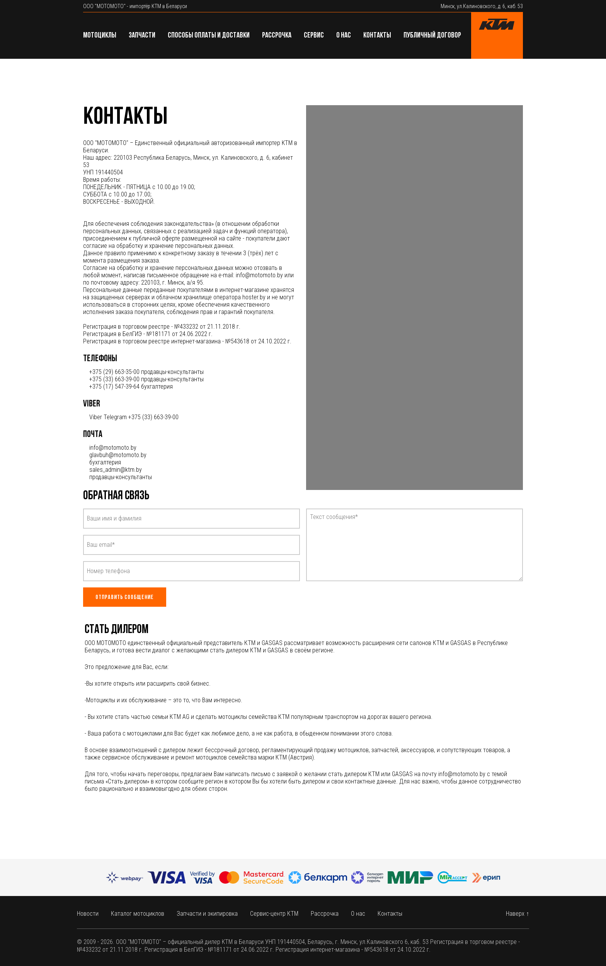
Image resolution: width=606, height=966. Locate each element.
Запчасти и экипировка (207, 913)
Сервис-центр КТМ (274, 913)
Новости (88, 913)
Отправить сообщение (124, 597)
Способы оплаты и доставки (209, 35)
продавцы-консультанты (120, 477)
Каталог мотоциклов (137, 913)
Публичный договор (432, 35)
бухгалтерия (105, 462)
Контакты (377, 35)
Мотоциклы (99, 35)
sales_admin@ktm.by (115, 469)
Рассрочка (276, 35)
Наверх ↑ (517, 913)
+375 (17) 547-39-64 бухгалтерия (131, 386)
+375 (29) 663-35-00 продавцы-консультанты (146, 371)
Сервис (314, 35)
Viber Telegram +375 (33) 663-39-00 (134, 417)
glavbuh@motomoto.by (117, 455)
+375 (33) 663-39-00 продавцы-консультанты (146, 379)
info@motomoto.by (112, 447)
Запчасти (142, 35)
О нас (343, 35)
